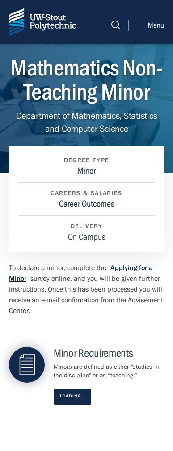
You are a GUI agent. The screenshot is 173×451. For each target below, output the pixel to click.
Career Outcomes (86, 204)
